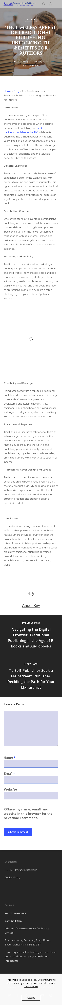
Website (10, 789)
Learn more (31, 986)
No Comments (31, 65)
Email (9, 773)
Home (7, 91)
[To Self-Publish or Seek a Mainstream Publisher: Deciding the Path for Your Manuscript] (31, 676)
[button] (57, 4)
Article (31, 19)
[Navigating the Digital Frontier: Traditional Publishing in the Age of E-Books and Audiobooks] (31, 635)
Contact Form (13, 920)
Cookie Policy (12, 877)
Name (9, 757)
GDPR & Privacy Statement (21, 870)
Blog (16, 91)
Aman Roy (23, 61)
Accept (31, 997)
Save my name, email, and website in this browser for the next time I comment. (28, 814)
